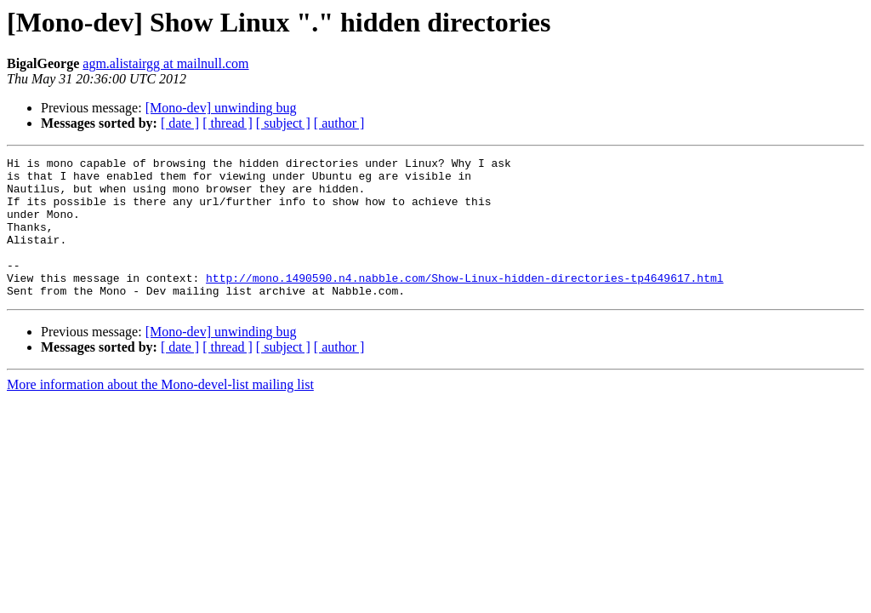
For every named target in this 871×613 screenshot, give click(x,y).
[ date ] (180, 123)
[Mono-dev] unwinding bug (221, 107)
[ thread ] (227, 123)
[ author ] (339, 123)
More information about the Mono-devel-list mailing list (160, 412)
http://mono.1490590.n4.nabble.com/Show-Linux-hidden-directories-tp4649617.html (464, 303)
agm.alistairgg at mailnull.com (165, 63)
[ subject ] (283, 123)
